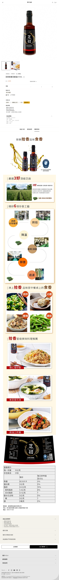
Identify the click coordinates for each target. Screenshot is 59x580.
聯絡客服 (15, 577)
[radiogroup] (10, 95)
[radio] (7, 95)
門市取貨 (13, 95)
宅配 (8, 95)
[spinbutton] (41, 86)
